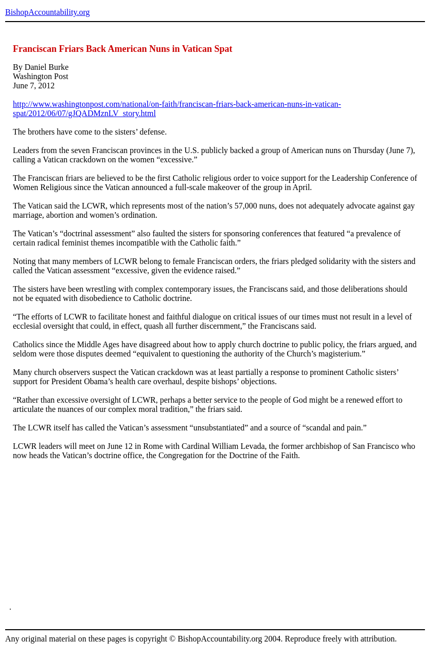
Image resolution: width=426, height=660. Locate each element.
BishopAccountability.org (47, 12)
